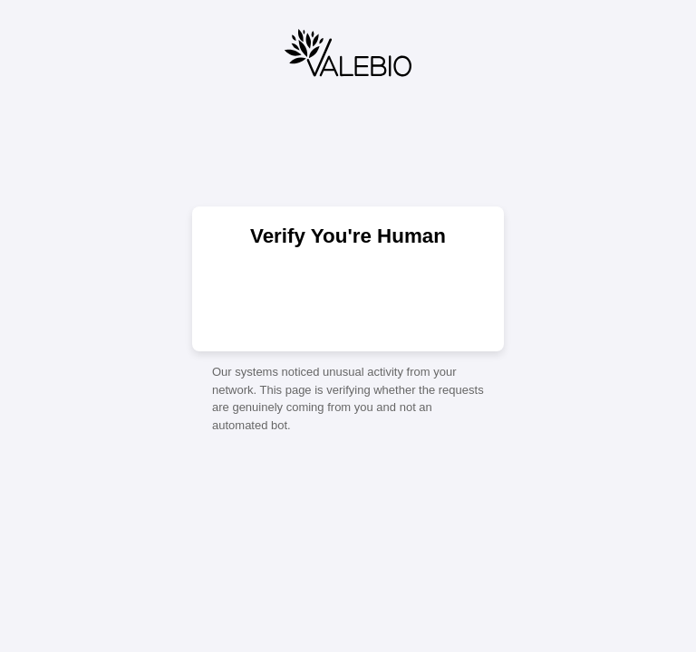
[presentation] (348, 298)
